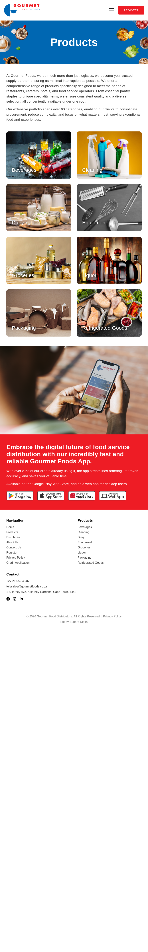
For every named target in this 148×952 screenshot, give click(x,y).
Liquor (82, 552)
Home (10, 527)
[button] (111, 10)
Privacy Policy (15, 557)
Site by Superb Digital (74, 621)
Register (11, 552)
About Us (12, 542)
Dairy (81, 537)
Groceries (84, 547)
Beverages (85, 527)
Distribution (13, 537)
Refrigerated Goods (91, 562)
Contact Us (13, 547)
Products (12, 532)
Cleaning (84, 532)
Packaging (85, 557)
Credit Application (18, 562)
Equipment (85, 542)
